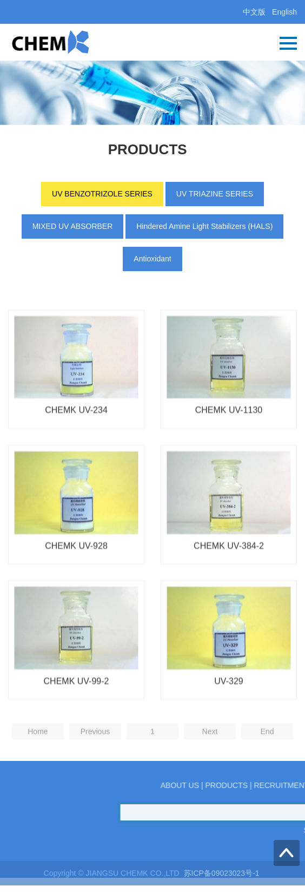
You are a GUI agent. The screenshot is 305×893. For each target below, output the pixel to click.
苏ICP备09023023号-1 (223, 877)
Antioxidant (152, 258)
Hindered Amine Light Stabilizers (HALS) (204, 226)
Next (210, 749)
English (284, 12)
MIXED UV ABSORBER (72, 226)
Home (38, 749)
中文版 (254, 12)
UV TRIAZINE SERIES (214, 193)
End (267, 749)
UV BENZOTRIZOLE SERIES (102, 193)
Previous (95, 749)
